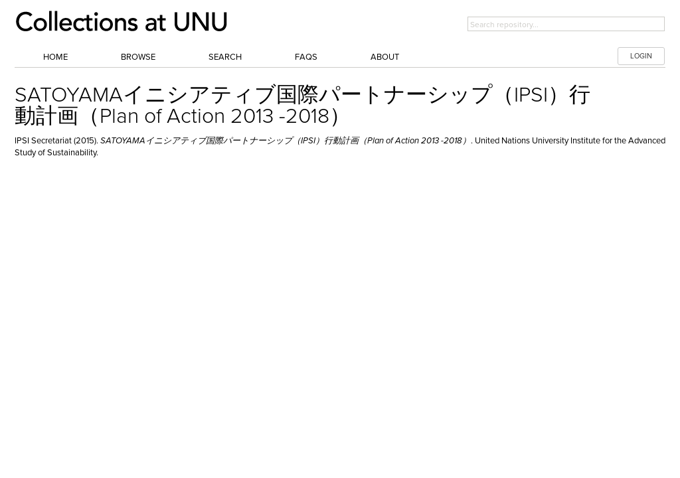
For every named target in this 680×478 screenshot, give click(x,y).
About (385, 57)
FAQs (306, 57)
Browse (138, 57)
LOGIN (641, 56)
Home (55, 57)
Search (225, 57)
